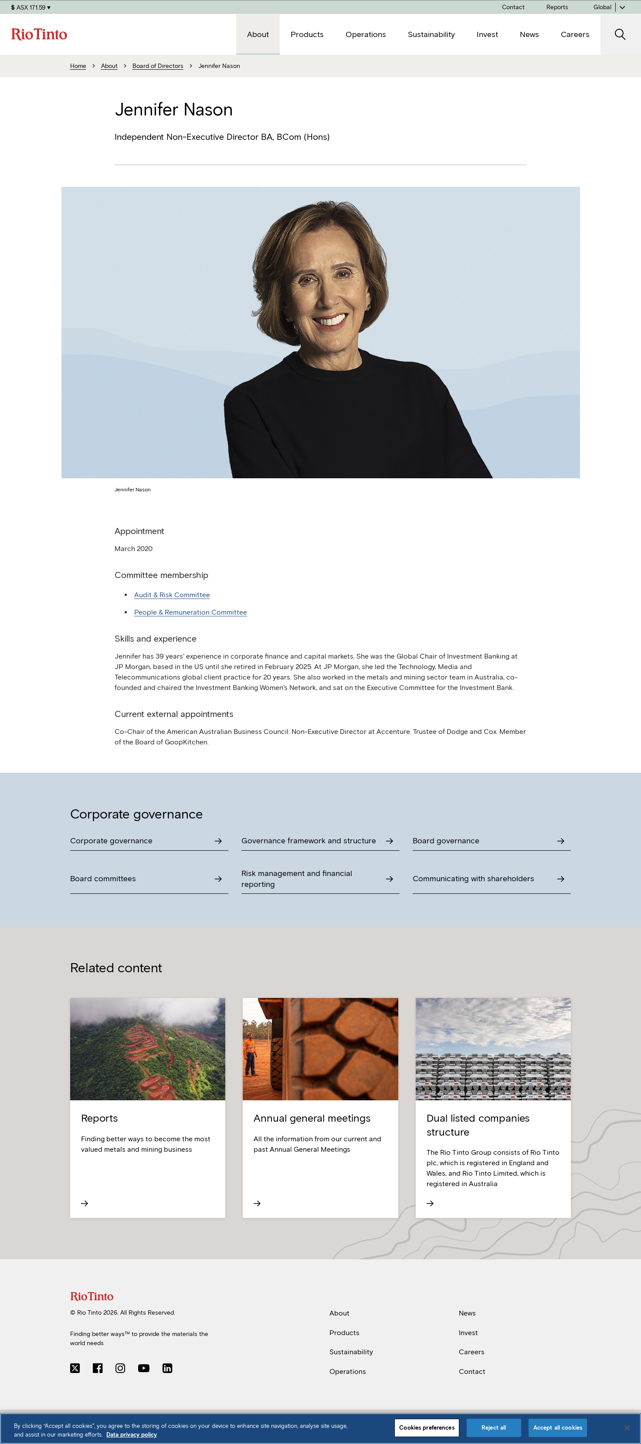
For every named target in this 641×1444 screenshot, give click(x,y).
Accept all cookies (557, 1427)
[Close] (627, 1427)
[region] (320, 1428)
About (339, 1313)
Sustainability (351, 1352)
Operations (347, 1371)
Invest (468, 1333)
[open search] (620, 34)
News (467, 1313)
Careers (472, 1352)
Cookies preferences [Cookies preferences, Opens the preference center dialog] (426, 1427)
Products (344, 1333)
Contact (472, 1371)
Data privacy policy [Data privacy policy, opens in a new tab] (131, 1434)
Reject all (494, 1427)
